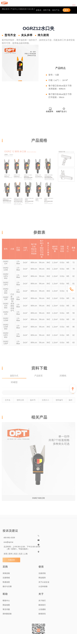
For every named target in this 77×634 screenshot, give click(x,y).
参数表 (38, 10)
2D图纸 (62, 378)
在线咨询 (49, 109)
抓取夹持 (23, 9)
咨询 (66, 10)
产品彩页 (38, 378)
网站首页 (5, 9)
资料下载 (46, 10)
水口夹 (31, 9)
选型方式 (14, 378)
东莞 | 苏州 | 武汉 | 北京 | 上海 (16, 556)
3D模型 (14, 385)
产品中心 (14, 9)
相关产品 (55, 10)
